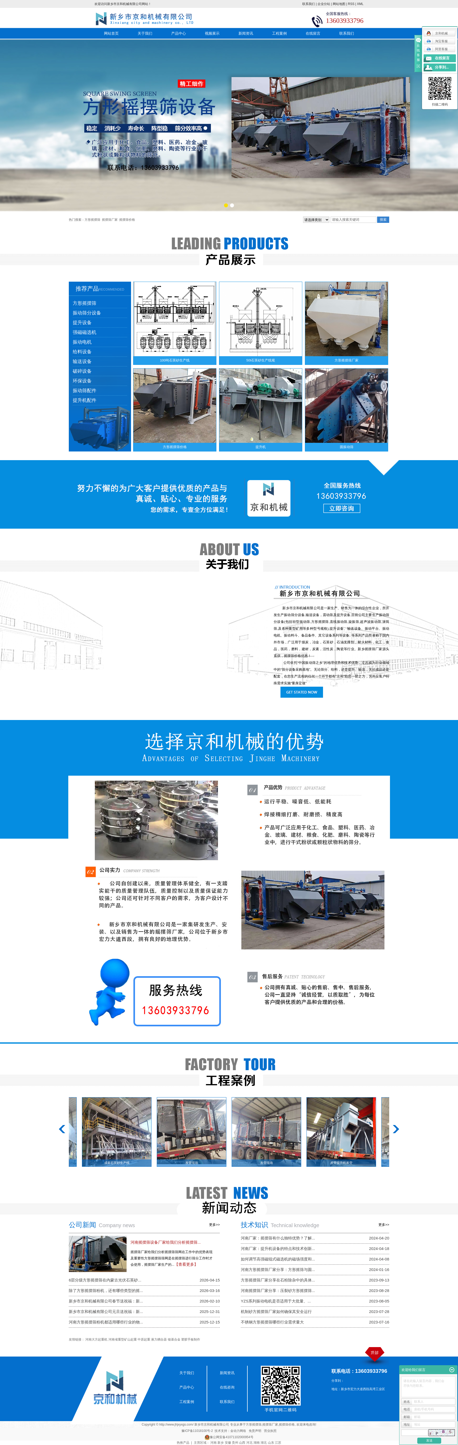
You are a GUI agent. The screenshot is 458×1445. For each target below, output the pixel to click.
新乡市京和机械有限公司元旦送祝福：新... (106, 1311)
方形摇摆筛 (92, 220)
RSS (351, 4)
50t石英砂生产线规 (260, 360)
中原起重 (144, 1339)
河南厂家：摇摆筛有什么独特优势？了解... (278, 1238)
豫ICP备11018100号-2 (197, 1431)
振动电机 (82, 342)
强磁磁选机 (84, 332)
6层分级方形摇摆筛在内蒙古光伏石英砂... (105, 1280)
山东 (271, 1442)
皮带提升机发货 (346, 1163)
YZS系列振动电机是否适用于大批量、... (276, 1301)
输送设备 (82, 361)
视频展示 (212, 33)
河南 (213, 1442)
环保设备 (82, 380)
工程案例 (279, 33)
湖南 (256, 1442)
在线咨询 (227, 1387)
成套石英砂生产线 (121, 1163)
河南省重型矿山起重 (122, 1339)
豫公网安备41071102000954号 (231, 1437)
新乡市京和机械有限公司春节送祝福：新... (106, 1301)
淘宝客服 (437, 41)
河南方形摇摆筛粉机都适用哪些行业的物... (106, 1322)
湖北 (264, 1442)
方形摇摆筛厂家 (346, 360)
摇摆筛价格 (127, 220)
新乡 (220, 1442)
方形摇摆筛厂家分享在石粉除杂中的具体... (278, 1280)
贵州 (235, 1442)
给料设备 (82, 351)
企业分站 (324, 4)
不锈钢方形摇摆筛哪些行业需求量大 (272, 1322)
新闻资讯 (245, 33)
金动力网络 (238, 1431)
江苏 (278, 1442)
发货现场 (196, 1163)
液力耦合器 (159, 1339)
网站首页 (111, 33)
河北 (249, 1442)
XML (360, 4)
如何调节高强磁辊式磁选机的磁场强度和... (278, 1259)
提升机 (261, 447)
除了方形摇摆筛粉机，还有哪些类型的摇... (106, 1290)
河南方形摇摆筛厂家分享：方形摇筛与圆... (278, 1269)
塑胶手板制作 (190, 1339)
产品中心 (178, 33)
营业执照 (270, 1431)
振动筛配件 (84, 390)
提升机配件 (84, 400)
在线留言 (313, 33)
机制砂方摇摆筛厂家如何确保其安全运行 (276, 1311)
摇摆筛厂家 (110, 220)
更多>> (214, 1225)
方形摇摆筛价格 (175, 447)
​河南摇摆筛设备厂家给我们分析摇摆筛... (166, 1242)
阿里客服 (437, 49)
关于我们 (145, 33)
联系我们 (308, 4)
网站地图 (339, 4)
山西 (242, 1442)
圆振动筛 (346, 447)
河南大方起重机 (96, 1339)
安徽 (228, 1442)
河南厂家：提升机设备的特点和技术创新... (278, 1248)
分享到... (442, 67)
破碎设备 (82, 371)
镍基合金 (174, 1339)
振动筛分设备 (87, 313)
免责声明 (255, 1431)
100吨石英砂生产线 (175, 360)
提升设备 (82, 322)
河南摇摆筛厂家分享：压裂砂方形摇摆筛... (278, 1290)
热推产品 (183, 1442)
